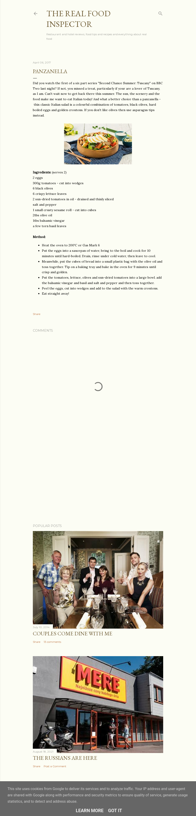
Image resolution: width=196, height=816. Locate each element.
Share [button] (36, 314)
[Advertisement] (98, 481)
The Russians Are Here (65, 757)
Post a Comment (55, 766)
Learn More (90, 810)
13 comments (52, 641)
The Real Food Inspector (78, 18)
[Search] (160, 12)
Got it (115, 810)
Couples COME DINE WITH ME (72, 633)
